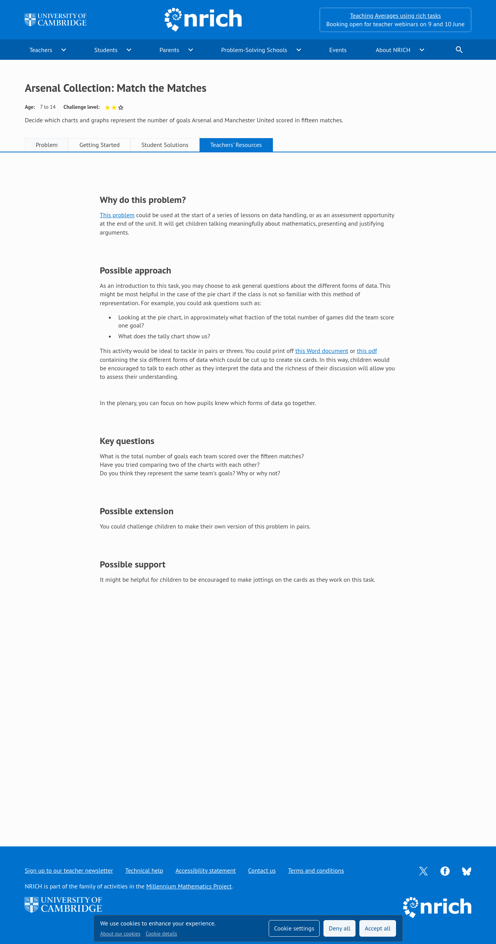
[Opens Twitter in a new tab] (423, 870)
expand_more (63, 49)
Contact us (262, 870)
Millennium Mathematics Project (189, 886)
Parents (169, 50)
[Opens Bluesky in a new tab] (466, 871)
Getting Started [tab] (100, 145)
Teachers (40, 50)
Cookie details (161, 933)
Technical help (144, 870)
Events (338, 50)
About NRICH (393, 50)
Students (105, 50)
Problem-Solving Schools (254, 50)
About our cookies (120, 933)
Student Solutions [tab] (164, 145)
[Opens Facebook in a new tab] (445, 870)
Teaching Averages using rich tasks (395, 15)
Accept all (378, 928)
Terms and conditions (316, 870)
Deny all (339, 928)
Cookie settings (294, 928)
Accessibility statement (206, 870)
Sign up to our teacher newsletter (69, 870)
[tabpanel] (248, 491)
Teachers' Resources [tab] (236, 145)
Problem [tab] (47, 145)
